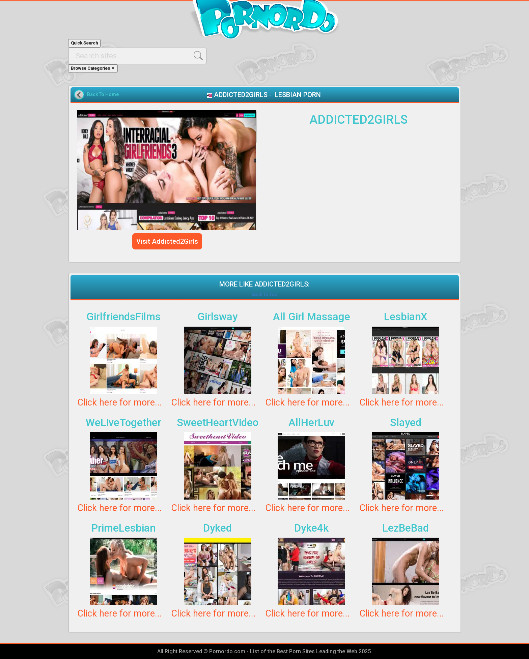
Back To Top (264, 294)
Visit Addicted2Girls (167, 241)
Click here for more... (119, 402)
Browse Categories (93, 68)
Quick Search (84, 43)
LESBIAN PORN (298, 95)
